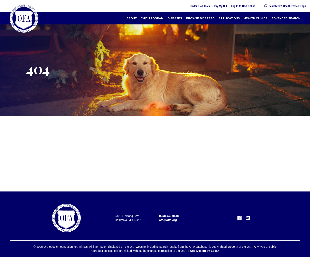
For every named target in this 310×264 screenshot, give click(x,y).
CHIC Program (152, 18)
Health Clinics (255, 18)
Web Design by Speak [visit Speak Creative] (204, 250)
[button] (284, 6)
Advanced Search (286, 18)
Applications (229, 18)
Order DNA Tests (200, 6)
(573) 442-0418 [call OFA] (169, 216)
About (131, 18)
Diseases (175, 18)
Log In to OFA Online (243, 6)
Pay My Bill (220, 6)
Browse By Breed (200, 18)
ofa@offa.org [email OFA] (168, 220)
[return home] (24, 18)
